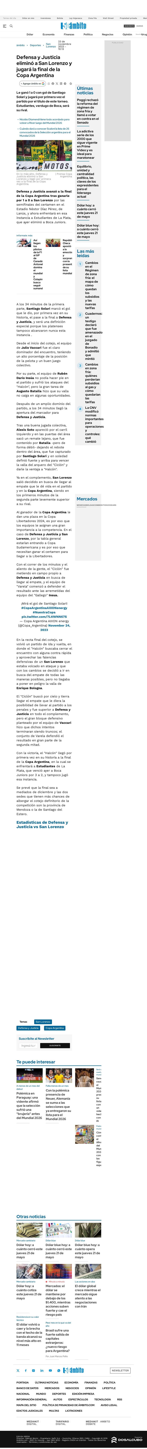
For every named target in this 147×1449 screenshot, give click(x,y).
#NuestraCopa (44, 612)
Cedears (111, 505)
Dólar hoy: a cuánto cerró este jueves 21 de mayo (87, 211)
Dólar (30, 34)
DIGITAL (33, 1422)
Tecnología (102, 1399)
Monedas (81, 505)
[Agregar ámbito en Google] (32, 83)
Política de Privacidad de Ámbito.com (68, 1405)
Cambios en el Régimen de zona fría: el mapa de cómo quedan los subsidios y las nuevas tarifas (92, 285)
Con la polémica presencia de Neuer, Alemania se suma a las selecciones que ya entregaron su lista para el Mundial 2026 (58, 1104)
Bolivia (60, 18)
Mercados (52, 1388)
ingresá (139, 26)
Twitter (18, 1370)
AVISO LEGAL (109, 1405)
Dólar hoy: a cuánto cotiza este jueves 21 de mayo (29, 1292)
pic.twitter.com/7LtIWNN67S (44, 617)
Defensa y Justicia (28, 1028)
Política (88, 34)
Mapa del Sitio (26, 1405)
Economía (48, 34)
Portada (22, 1382)
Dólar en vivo (28, 18)
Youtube (50, 1370)
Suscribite (55, 1045)
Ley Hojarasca (75, 18)
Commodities (100, 505)
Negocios (107, 34)
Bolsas (90, 505)
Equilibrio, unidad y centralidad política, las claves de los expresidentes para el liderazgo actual (88, 181)
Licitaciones (73, 1410)
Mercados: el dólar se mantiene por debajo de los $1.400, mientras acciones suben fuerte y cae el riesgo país (58, 1300)
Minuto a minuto (57, 1281)
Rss (119, 1399)
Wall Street (108, 18)
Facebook (26, 1370)
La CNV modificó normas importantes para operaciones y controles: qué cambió (94, 425)
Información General (31, 1399)
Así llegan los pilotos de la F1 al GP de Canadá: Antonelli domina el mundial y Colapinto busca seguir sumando (39, 264)
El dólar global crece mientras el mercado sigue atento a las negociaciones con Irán (88, 1296)
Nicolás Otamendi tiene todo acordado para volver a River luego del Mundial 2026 (44, 121)
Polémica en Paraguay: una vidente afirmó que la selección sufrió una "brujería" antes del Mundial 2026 (29, 1105)
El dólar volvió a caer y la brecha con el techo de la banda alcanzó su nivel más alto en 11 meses (29, 1334)
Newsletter (140, 34)
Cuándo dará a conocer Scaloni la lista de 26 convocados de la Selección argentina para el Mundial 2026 (45, 132)
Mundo (41, 1394)
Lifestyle (109, 1388)
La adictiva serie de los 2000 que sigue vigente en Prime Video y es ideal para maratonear (87, 144)
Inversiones (45, 18)
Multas (54, 1410)
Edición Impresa (83, 1394)
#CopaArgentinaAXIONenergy (44, 608)
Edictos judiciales (29, 1410)
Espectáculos (78, 1399)
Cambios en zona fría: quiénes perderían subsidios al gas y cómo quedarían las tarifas (92, 383)
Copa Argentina (55, 1028)
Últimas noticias (46, 1382)
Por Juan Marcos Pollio (57, 1356)
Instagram (33, 1370)
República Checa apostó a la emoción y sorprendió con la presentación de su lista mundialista (70, 257)
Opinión (127, 34)
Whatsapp (58, 1370)
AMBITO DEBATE (98, 1422)
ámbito (20, 45)
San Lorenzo (51, 45)
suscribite (129, 26)
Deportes (35, 45)
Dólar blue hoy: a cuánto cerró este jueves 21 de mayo (88, 231)
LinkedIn (41, 1370)
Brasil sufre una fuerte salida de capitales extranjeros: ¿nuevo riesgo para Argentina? (58, 1340)
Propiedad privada (128, 18)
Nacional (23, 1394)
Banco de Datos (27, 1388)
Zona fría (92, 18)
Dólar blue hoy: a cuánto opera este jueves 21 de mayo (87, 1251)
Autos (57, 1399)
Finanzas (69, 34)
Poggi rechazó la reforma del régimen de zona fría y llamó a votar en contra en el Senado (88, 111)
